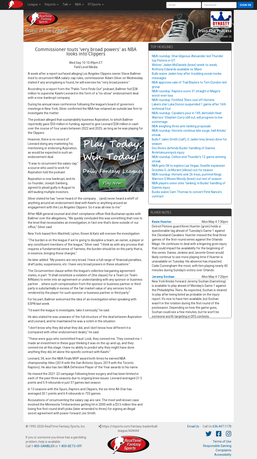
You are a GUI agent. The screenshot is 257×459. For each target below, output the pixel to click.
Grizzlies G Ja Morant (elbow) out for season (182, 170)
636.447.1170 (222, 426)
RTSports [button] (96, 4)
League (34, 4)
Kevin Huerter (162, 221)
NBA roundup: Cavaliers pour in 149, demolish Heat (187, 113)
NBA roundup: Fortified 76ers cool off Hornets (183, 100)
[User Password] (219, 5)
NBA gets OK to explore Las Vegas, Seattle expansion (188, 165)
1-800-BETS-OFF (70, 446)
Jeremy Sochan (163, 276)
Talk (66, 4)
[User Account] (183, 5)
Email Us (193, 426)
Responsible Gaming (217, 446)
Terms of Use (222, 441)
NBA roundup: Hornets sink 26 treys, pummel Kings (187, 174)
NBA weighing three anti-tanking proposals (181, 126)
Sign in (245, 5)
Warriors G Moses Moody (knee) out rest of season (187, 179)
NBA (79, 4)
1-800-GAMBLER (43, 446)
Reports (51, 4)
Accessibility (222, 454)
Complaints (223, 450)
